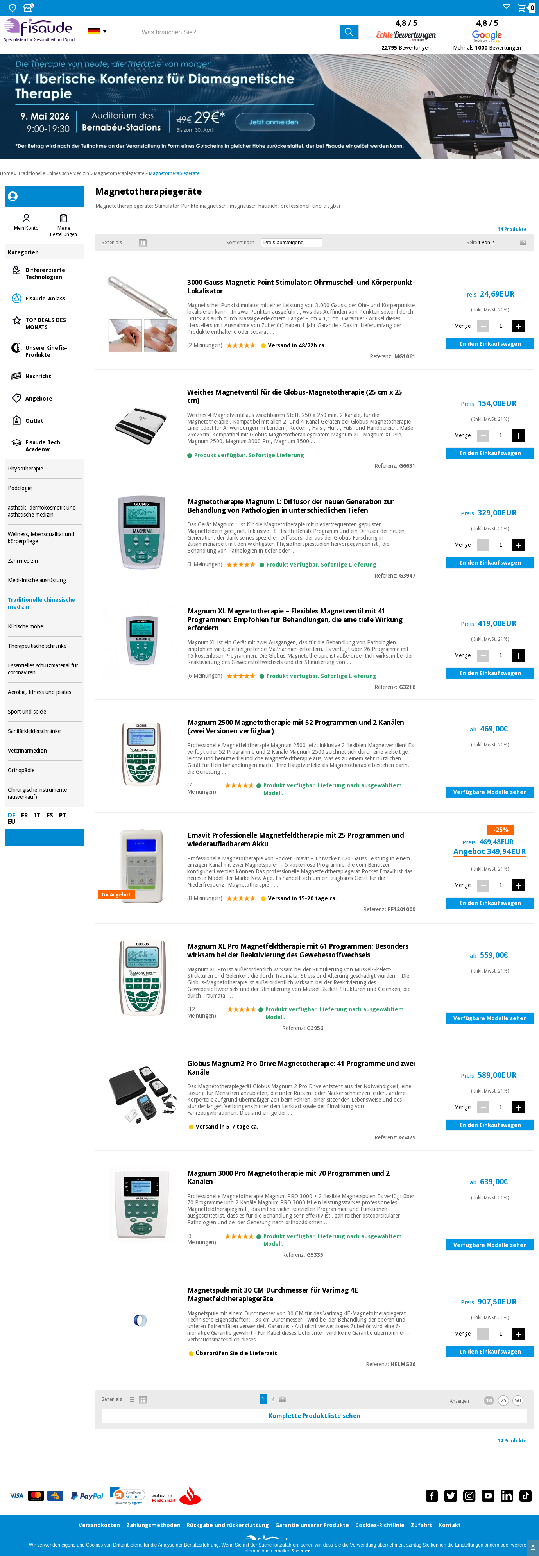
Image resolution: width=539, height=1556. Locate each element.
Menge (462, 326)
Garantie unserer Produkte (312, 1525)
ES (50, 815)
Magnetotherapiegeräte (119, 173)
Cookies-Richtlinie (380, 1525)
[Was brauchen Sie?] (247, 32)
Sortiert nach (240, 242)
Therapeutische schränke (45, 646)
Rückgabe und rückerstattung (228, 1525)
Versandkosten (99, 1525)
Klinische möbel (45, 626)
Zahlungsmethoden (153, 1525)
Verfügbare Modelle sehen (490, 792)
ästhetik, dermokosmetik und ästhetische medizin (45, 511)
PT (62, 815)
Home (6, 173)
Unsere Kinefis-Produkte (45, 351)
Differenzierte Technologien (45, 273)
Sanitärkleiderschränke (45, 731)
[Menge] (501, 326)
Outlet (45, 420)
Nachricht (45, 376)
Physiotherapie (45, 468)
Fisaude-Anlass (45, 298)
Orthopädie (45, 770)
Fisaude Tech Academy (45, 445)
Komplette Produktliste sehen (314, 1416)
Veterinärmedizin (45, 750)
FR (24, 815)
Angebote (45, 398)
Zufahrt (421, 1525)
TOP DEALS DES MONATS (45, 323)
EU (11, 821)
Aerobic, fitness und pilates (45, 692)
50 (518, 1400)
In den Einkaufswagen (490, 344)
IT (37, 815)
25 (503, 1400)
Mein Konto (26, 228)
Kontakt (450, 1525)
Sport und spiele (45, 711)
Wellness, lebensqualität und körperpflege (45, 538)
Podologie (45, 488)
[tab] (26, 225)
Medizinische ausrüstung (45, 580)
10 (489, 1400)
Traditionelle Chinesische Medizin (53, 173)
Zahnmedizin (45, 561)
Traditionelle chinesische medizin (45, 603)
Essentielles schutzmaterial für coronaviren (45, 669)
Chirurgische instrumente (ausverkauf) (45, 793)
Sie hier (301, 1551)
